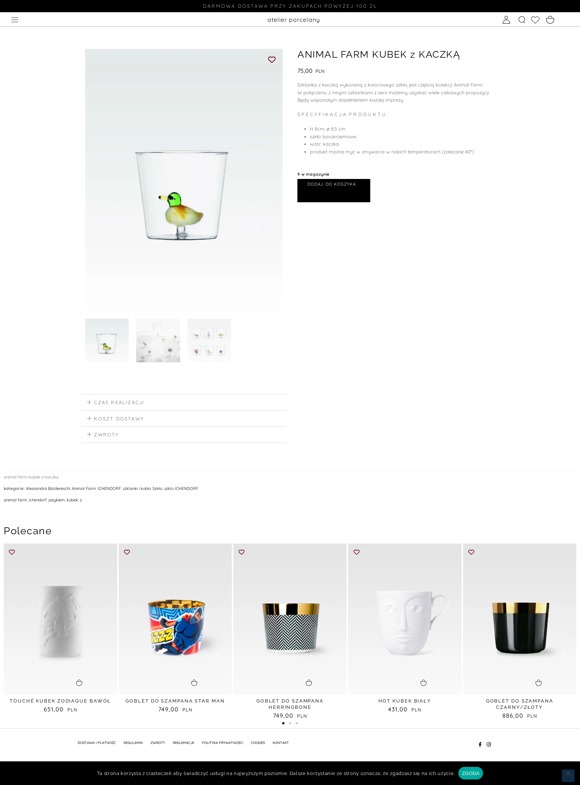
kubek (72, 501)
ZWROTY (158, 743)
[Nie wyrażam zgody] (568, 775)
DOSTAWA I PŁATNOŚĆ (97, 743)
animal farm (15, 501)
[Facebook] (480, 745)
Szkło (157, 489)
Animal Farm (84, 489)
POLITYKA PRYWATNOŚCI (222, 743)
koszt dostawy (119, 419)
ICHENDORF (109, 489)
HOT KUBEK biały (405, 702)
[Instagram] (489, 745)
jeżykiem (56, 501)
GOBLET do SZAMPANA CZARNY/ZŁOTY (519, 705)
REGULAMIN (133, 743)
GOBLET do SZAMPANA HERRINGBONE (290, 705)
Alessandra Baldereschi (48, 489)
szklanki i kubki (137, 489)
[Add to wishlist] (272, 59)
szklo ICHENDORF (181, 489)
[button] (183, 404)
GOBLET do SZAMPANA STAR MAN (175, 702)
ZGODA (470, 773)
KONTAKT (281, 743)
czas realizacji (119, 403)
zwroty (106, 436)
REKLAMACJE (183, 743)
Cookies (258, 743)
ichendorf (38, 501)
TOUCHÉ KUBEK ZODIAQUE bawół (60, 702)
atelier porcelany (293, 19)
